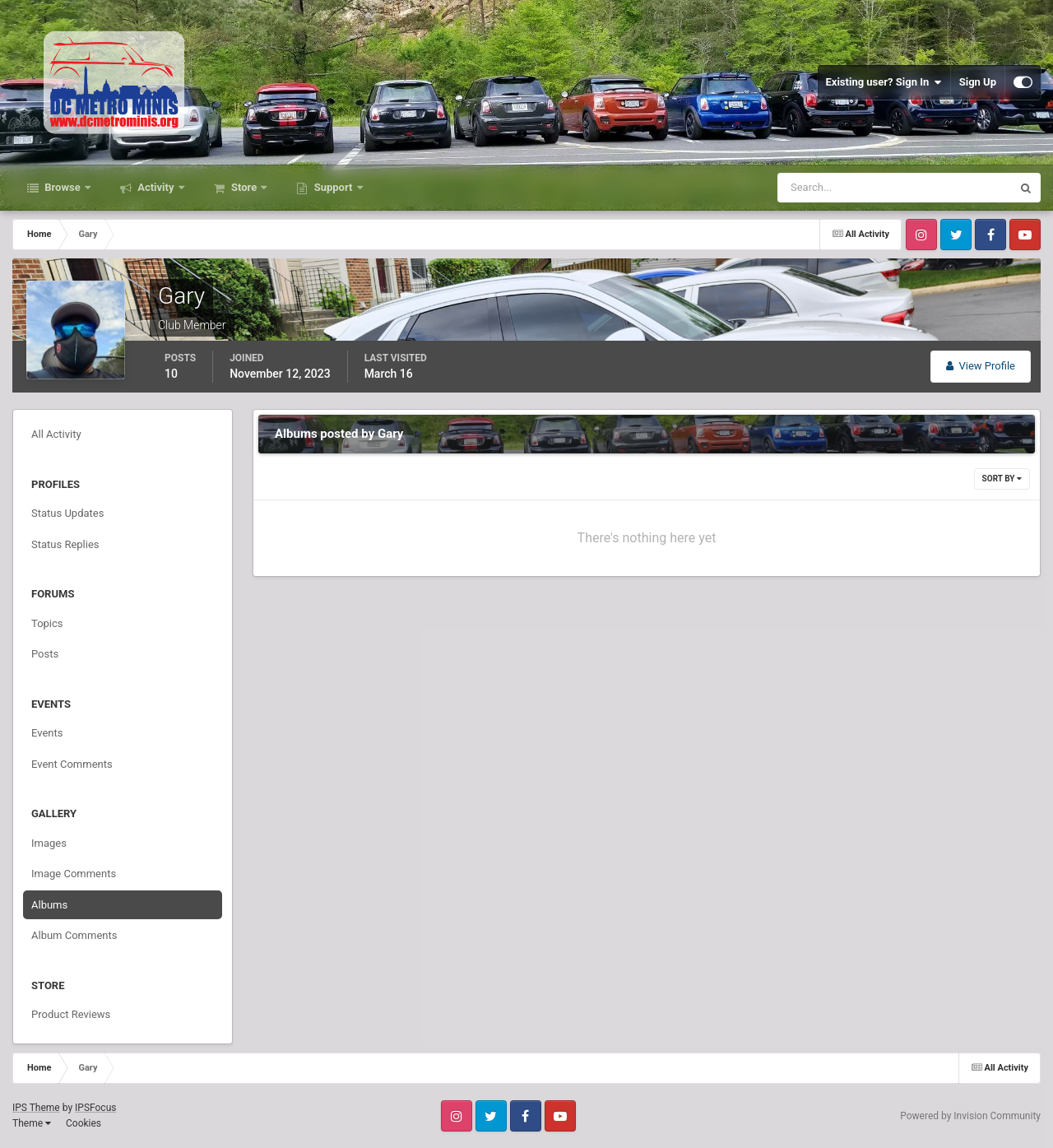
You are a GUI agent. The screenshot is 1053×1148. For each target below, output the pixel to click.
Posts (44, 654)
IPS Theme (36, 1107)
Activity (156, 187)
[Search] (844, 187)
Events (47, 733)
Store (244, 187)
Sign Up (977, 82)
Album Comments (74, 935)
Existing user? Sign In (884, 82)
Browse (62, 187)
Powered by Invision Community (970, 1116)
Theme (31, 1123)
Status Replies (65, 544)
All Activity (56, 434)
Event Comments (72, 764)
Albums (49, 905)
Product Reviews (70, 1014)
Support (333, 187)
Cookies (83, 1123)
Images (49, 843)
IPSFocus (95, 1107)
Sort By (1002, 478)
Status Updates (67, 513)
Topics (47, 623)
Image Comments (73, 873)
